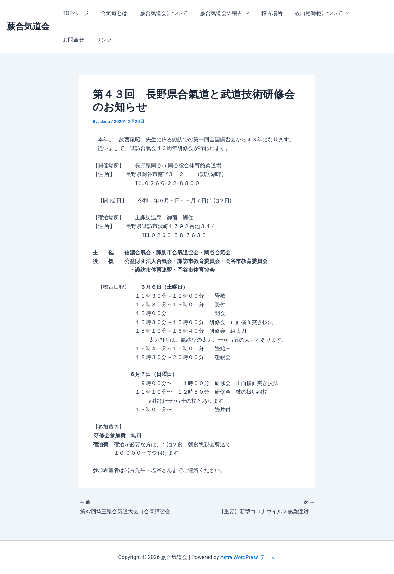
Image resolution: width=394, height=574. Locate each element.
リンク (70, 40)
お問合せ (360, 13)
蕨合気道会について (159, 13)
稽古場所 (264, 13)
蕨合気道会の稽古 (218, 13)
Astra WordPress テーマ (248, 557)
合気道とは (111, 13)
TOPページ (75, 13)
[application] (239, 13)
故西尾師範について (312, 13)
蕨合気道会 (28, 26)
